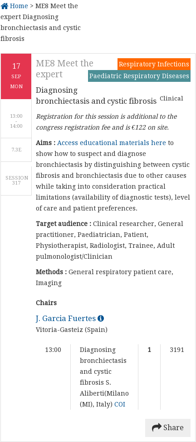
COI (119, 404)
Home (14, 6)
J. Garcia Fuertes (70, 318)
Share (168, 427)
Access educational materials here (111, 142)
